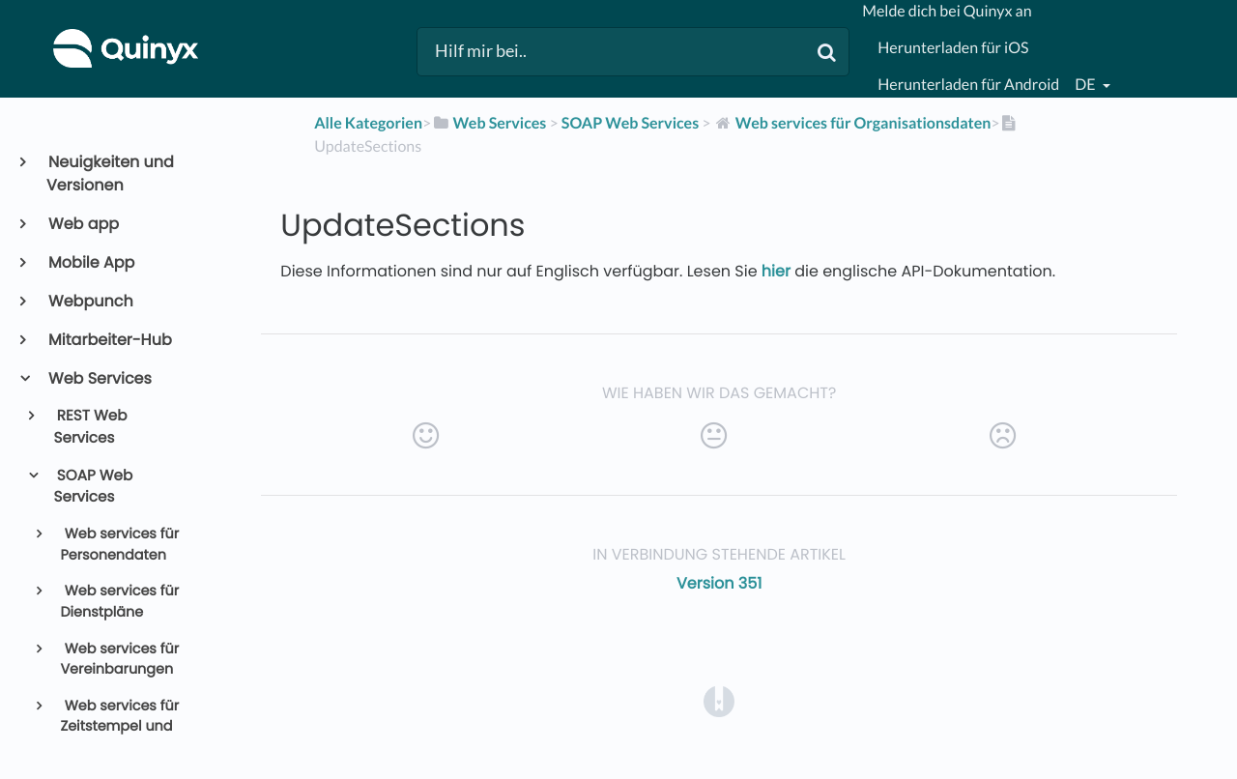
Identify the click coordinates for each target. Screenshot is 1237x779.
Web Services (99, 378)
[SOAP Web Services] (630, 123)
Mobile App (90, 262)
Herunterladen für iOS (952, 48)
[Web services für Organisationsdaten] (853, 123)
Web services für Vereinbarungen (119, 660)
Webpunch (89, 301)
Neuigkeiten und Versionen (110, 173)
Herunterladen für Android (968, 84)
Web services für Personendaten (119, 545)
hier (778, 271)
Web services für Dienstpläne (119, 602)
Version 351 (719, 583)
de (1086, 84)
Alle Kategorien (368, 123)
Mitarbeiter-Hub (109, 340)
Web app (82, 224)
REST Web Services (91, 427)
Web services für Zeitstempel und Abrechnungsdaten (124, 727)
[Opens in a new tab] (719, 701)
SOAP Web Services (93, 487)
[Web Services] (488, 123)
